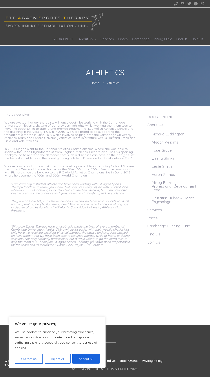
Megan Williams (165, 142)
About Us (86, 39)
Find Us (182, 39)
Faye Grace (162, 150)
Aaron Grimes (163, 174)
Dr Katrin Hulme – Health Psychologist (173, 200)
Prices (123, 39)
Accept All (86, 359)
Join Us (197, 39)
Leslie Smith (162, 166)
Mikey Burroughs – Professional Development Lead (174, 186)
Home (95, 83)
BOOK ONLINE (63, 39)
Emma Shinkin (163, 158)
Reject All (57, 359)
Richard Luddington (168, 134)
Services (107, 39)
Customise (29, 359)
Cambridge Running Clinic (152, 39)
